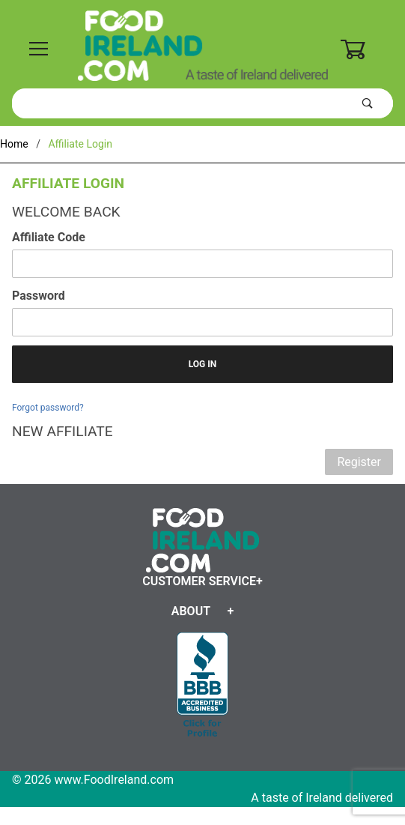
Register (359, 462)
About (190, 611)
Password (38, 295)
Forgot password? (48, 407)
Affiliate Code (48, 237)
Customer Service (199, 581)
